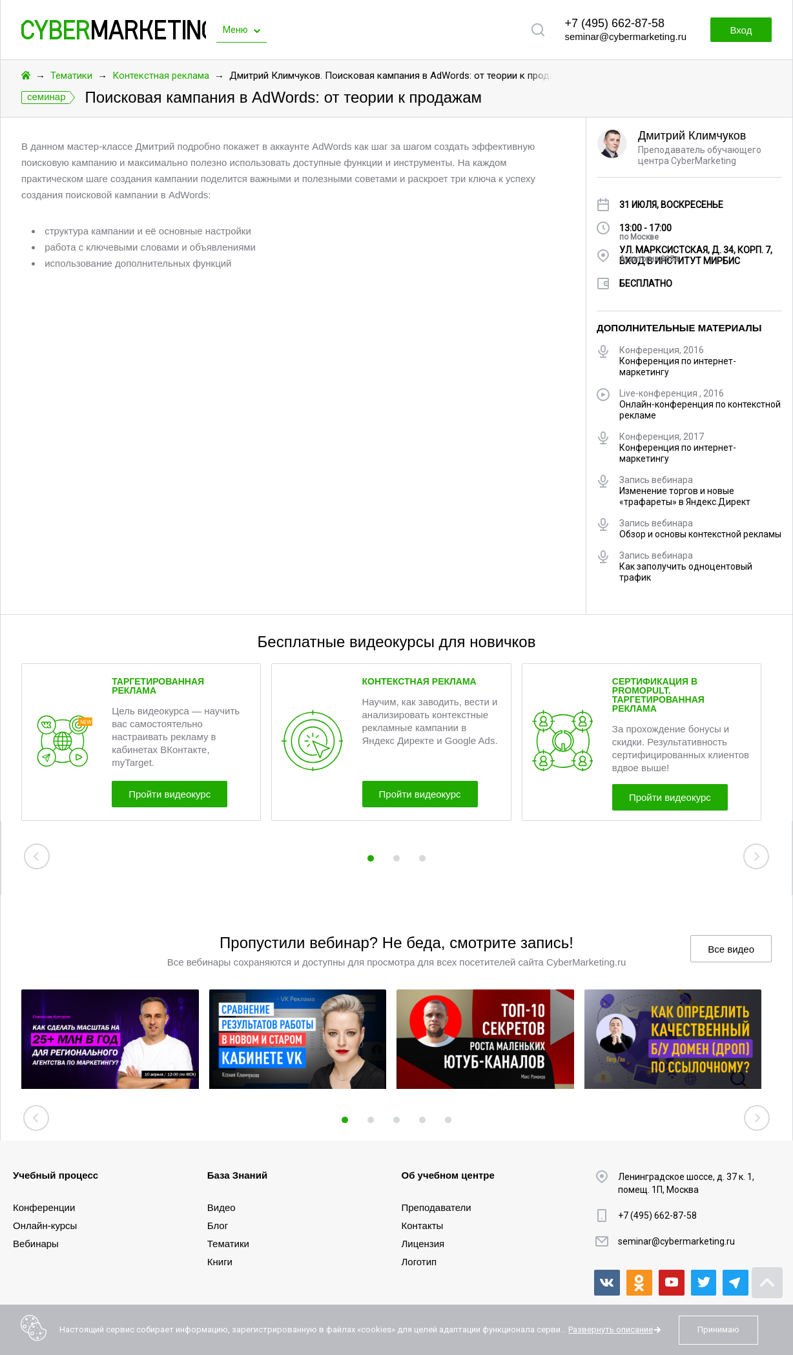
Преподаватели (436, 1207)
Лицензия (423, 1243)
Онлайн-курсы (45, 1225)
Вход (740, 30)
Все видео (731, 949)
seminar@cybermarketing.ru (625, 36)
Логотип (419, 1261)
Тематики (71, 75)
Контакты (423, 1225)
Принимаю (718, 1329)
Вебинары (36, 1243)
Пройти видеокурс (171, 794)
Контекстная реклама (160, 75)
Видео (221, 1207)
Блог (217, 1225)
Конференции (44, 1207)
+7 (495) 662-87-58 (614, 23)
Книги (219, 1261)
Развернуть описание (610, 1329)
